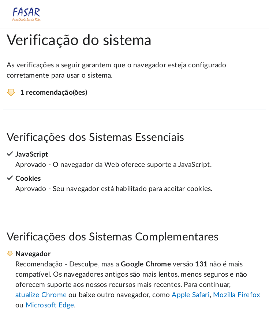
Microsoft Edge (50, 305)
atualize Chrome (41, 295)
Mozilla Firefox (236, 295)
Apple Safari (190, 295)
